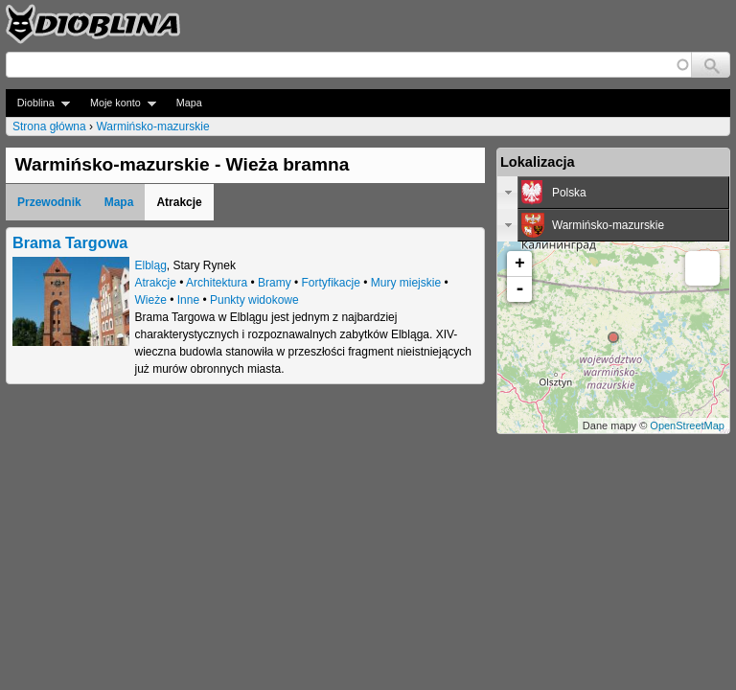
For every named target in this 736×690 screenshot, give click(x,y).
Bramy (274, 282)
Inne (188, 300)
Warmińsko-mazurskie (152, 126)
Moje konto (117, 103)
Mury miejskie (406, 282)
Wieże (151, 300)
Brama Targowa (69, 242)
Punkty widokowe (254, 300)
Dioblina (38, 103)
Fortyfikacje (331, 282)
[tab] (613, 192)
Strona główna (49, 126)
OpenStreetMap (687, 425)
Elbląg (151, 265)
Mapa (189, 102)
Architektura (216, 282)
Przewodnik (49, 202)
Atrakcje (155, 282)
